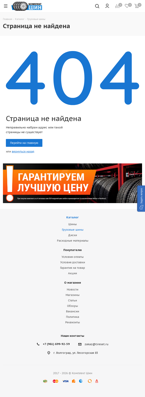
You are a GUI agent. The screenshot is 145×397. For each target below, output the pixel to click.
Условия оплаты (73, 257)
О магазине (72, 282)
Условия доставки (72, 262)
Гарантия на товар (72, 268)
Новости (72, 289)
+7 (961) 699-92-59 (56, 344)
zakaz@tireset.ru (97, 344)
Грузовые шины (72, 229)
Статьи (72, 300)
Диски (72, 235)
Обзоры (72, 306)
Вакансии (72, 311)
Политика (72, 317)
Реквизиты (72, 322)
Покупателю (72, 250)
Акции (72, 273)
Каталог (72, 217)
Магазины (72, 295)
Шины (72, 224)
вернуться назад (23, 151)
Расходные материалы (72, 240)
